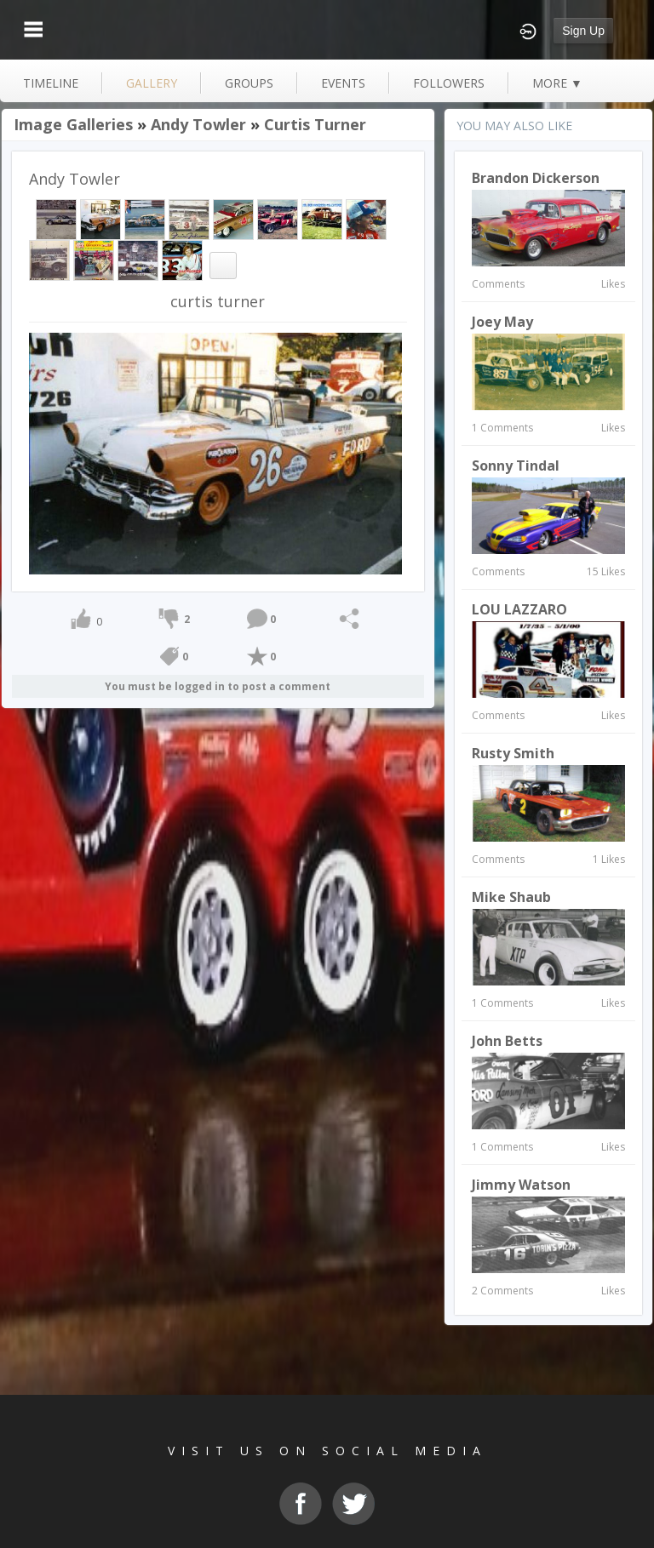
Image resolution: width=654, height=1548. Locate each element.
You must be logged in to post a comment (217, 686)
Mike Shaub (511, 897)
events (343, 83)
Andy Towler (198, 124)
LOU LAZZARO (519, 609)
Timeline (50, 83)
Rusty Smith (513, 753)
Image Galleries (73, 124)
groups (249, 83)
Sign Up (583, 30)
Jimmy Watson (521, 1184)
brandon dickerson (536, 178)
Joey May (502, 321)
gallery (151, 83)
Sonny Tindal (515, 465)
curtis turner (315, 124)
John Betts (507, 1040)
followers (449, 83)
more (557, 83)
